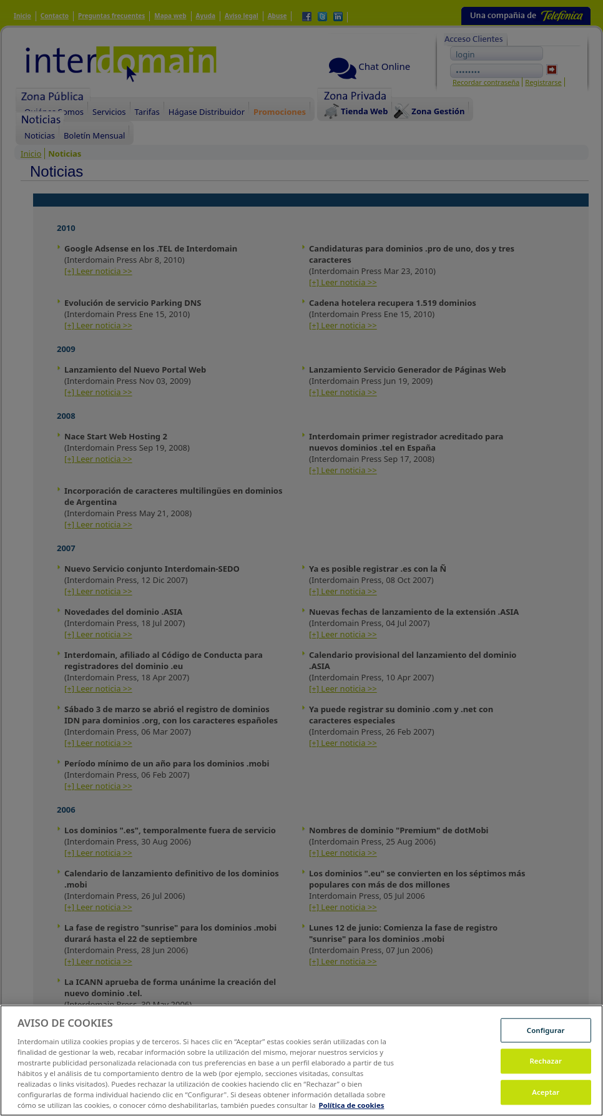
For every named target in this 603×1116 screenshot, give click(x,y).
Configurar (546, 1044)
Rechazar (545, 1075)
